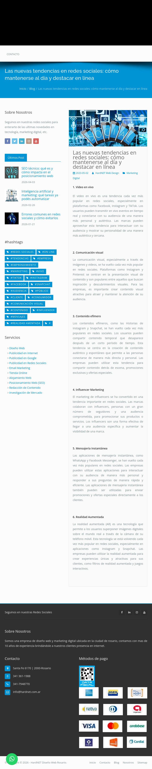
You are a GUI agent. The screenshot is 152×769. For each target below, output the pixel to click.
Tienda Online (18, 373)
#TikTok (14, 277)
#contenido (17, 310)
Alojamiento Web (20, 378)
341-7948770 (21, 684)
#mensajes (16, 316)
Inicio (92, 762)
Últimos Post (16, 157)
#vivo (38, 271)
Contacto (105, 762)
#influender (44, 310)
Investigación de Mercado (25, 392)
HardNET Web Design (107, 173)
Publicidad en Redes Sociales (27, 363)
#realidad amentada (23, 323)
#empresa (42, 258)
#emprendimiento (21, 265)
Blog (116, 762)
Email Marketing (19, 368)
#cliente (15, 297)
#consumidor (39, 297)
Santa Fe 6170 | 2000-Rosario (32, 668)
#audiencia (17, 291)
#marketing (17, 271)
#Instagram (36, 277)
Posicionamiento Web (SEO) (27, 383)
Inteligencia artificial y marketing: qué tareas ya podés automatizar (40, 195)
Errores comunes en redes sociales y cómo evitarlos (41, 216)
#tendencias (18, 258)
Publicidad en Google (23, 358)
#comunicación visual (25, 303)
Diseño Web (17, 348)
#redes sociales (20, 252)
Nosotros (128, 762)
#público (39, 291)
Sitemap (142, 762)
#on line (46, 252)
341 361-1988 (21, 676)
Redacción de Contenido (25, 388)
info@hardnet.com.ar (27, 692)
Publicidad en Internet (23, 353)
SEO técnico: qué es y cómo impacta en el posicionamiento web (37, 172)
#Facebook (16, 284)
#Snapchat (40, 284)
